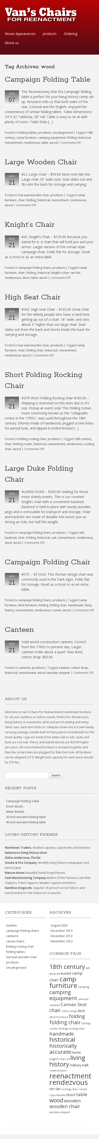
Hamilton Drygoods (18, 888)
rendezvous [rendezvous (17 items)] (68, 1082)
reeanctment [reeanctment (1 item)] (57, 1070)
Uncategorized (63, 133)
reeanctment (24, 610)
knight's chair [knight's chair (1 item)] (57, 1059)
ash (81, 533)
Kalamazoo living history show (26, 853)
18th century (82, 439)
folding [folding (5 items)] (77, 1016)
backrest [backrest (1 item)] (54, 973)
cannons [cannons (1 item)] (83, 999)
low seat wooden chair (33, 195)
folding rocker (22, 444)
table (44, 143)
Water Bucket (15, 812)
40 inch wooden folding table (26, 822)
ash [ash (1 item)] (88, 968)
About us (12, 42)
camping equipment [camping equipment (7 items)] (63, 995)
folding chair (34, 350)
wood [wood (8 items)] (56, 1100)
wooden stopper (58, 673)
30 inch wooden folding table (26, 817)
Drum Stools (14, 806)
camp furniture (26, 138)
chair (21, 200)
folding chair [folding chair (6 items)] (65, 1022)
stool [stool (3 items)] (70, 1094)
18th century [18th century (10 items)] (67, 966)
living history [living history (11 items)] (67, 1060)
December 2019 (62, 931)
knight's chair (60, 273)
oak (53, 538)
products (50, 33)
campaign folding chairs (34, 268)
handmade (75, 605)
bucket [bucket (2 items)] (66, 973)
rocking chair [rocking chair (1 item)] (69, 1089)
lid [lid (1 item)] (68, 1059)
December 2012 (62, 936)
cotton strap (79, 668)
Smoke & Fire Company (21, 863)
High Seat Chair (32, 297)
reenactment (13, 143)
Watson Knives (15, 873)
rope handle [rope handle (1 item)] (57, 1095)
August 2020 (59, 925)
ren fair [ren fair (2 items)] (54, 1089)
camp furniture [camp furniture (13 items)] (63, 982)
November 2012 (62, 941)
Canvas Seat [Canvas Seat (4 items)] (74, 1004)
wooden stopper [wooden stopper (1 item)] (59, 1112)
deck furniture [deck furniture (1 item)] (58, 1017)
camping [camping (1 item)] (83, 987)
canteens (24, 668)
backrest (11, 538)
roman (56, 610)
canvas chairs (15, 941)
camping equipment (52, 138)
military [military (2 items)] (75, 1065)
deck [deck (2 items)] (81, 1010)
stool (25, 278)
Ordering (70, 33)
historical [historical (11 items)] (62, 1039)
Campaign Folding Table (47, 79)
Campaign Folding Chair (47, 562)
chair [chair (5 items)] (55, 1010)
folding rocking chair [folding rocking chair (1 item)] (72, 1028)
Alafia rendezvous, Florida (22, 858)
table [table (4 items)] (81, 1094)
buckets (11, 925)
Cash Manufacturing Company (25, 878)
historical (84, 138)
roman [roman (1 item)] (83, 1089)
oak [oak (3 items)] (85, 1065)
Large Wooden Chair (41, 162)
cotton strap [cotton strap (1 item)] (69, 1011)
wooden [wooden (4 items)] (72, 1101)
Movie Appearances (20, 33)
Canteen (19, 630)
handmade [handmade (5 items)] (61, 1033)
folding (72, 138)
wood (54, 143)
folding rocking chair (32, 439)
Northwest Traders (18, 848)
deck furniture (27, 605)
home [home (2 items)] (76, 1052)
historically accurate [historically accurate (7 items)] (63, 1048)
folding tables (27, 133)
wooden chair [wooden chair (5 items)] (64, 1106)
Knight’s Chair (30, 224)
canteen (64, 668)
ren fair (75, 273)
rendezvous (32, 143)
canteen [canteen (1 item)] (54, 1005)
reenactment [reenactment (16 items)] (70, 1075)
